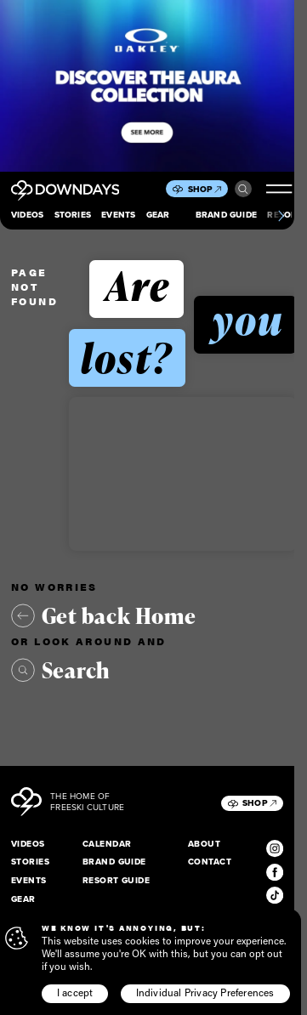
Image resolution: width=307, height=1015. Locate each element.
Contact (209, 861)
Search (243, 189)
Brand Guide (226, 214)
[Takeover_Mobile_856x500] (147, 86)
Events (118, 214)
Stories (72, 214)
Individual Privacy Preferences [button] (205, 992)
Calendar (107, 843)
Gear (158, 214)
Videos (27, 214)
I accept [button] (75, 992)
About (204, 843)
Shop (205, 189)
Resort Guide (116, 880)
